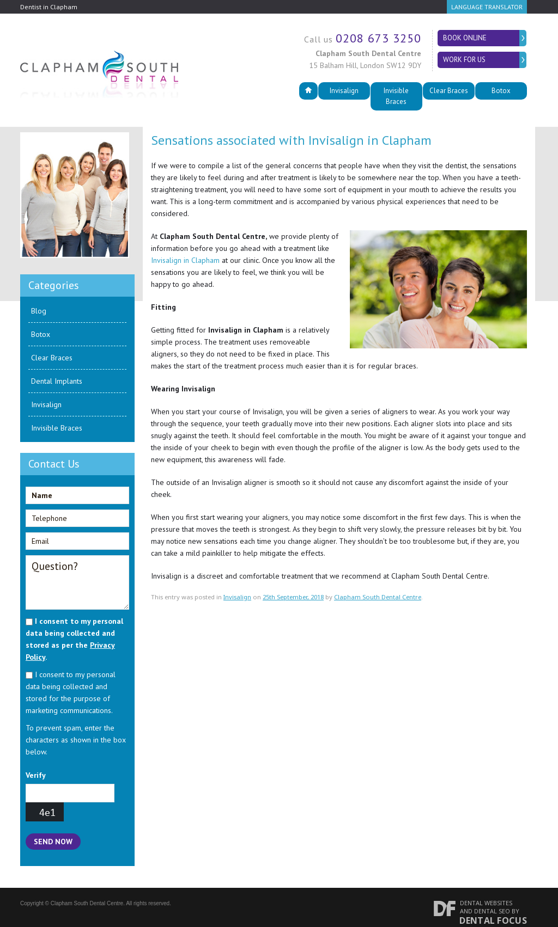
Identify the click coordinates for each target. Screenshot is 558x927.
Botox (501, 90)
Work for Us (466, 59)
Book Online (467, 37)
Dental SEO (492, 900)
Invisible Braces (396, 90)
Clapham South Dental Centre (377, 586)
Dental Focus (493, 910)
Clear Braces (448, 90)
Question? (77, 571)
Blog (38, 300)
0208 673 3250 (378, 38)
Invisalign (344, 90)
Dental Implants (56, 370)
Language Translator (487, 7)
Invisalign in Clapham (185, 249)
